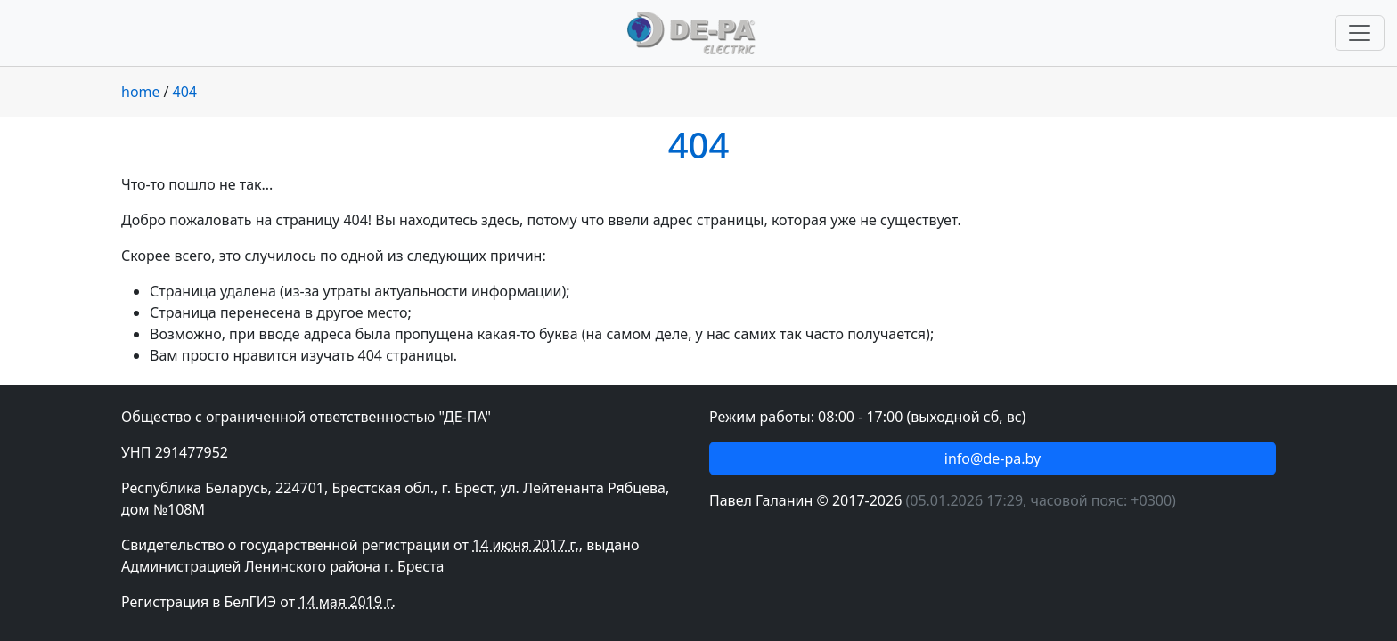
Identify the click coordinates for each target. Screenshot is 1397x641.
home (140, 91)
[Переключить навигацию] (1360, 33)
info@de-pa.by (992, 458)
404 (185, 91)
